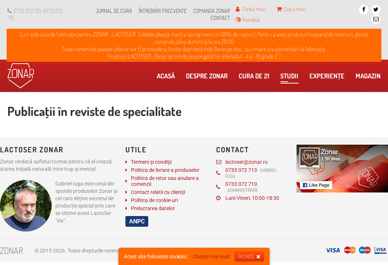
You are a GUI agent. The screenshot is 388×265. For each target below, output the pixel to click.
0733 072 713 (246, 173)
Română (247, 19)
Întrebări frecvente (163, 10)
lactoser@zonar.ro (242, 162)
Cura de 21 (256, 78)
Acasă (168, 78)
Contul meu (251, 9)
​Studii (289, 78)
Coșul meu (291, 9)
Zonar (11, 250)
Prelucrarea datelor (153, 208)
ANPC (137, 221)
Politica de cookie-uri (154, 200)
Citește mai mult (211, 256)
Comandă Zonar (211, 10)
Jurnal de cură (114, 10)
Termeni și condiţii (151, 162)
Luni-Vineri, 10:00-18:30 (247, 198)
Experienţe (328, 78)
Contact (220, 17)
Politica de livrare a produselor (165, 170)
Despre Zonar (208, 78)
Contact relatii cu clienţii (158, 192)
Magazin (370, 78)
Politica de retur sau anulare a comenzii (165, 181)
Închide (249, 256)
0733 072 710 (237, 187)
